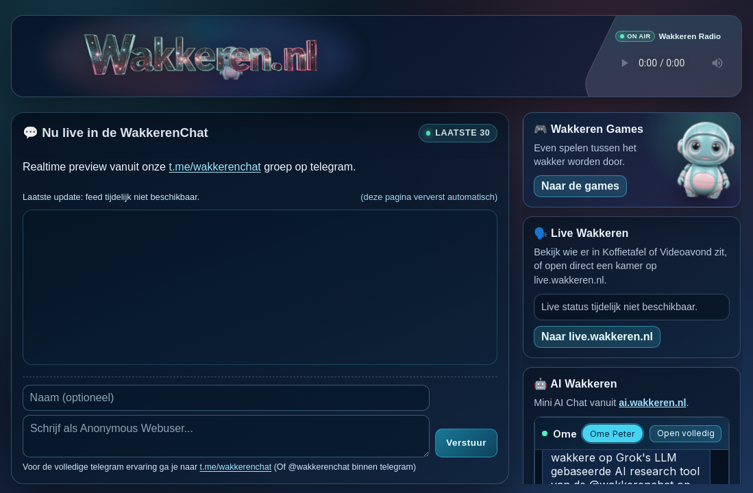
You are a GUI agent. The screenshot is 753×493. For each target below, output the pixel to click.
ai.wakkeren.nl (652, 401)
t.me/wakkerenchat (214, 166)
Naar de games (580, 185)
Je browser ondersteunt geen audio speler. (668, 62)
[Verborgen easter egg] (232, 54)
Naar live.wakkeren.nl (597, 336)
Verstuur (466, 443)
